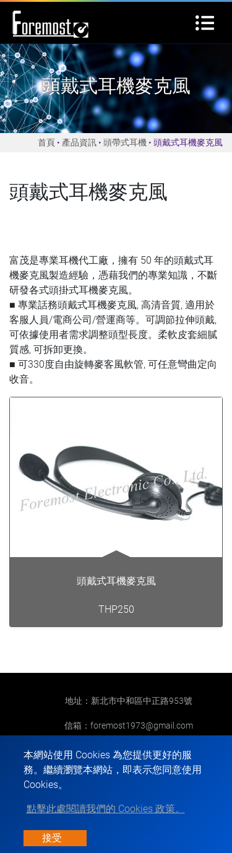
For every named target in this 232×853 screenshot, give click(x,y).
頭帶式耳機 (125, 142)
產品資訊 (79, 142)
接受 (52, 838)
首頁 (46, 142)
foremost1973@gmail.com (141, 725)
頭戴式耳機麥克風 (116, 581)
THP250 (116, 609)
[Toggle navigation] (204, 23)
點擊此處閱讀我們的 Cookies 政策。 (106, 809)
